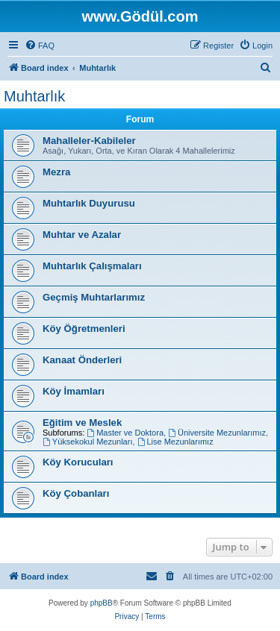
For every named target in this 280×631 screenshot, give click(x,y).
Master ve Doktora (125, 432)
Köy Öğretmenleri (84, 328)
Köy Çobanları (76, 493)
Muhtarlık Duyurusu (89, 203)
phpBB (101, 603)
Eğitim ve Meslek (82, 422)
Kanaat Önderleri (82, 359)
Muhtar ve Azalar (82, 234)
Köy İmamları (74, 391)
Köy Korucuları (78, 462)
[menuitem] (40, 45)
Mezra (56, 172)
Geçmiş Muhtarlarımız (95, 297)
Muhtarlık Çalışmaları (93, 265)
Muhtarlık (34, 96)
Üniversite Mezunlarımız (217, 432)
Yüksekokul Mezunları (87, 441)
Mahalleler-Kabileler (89, 140)
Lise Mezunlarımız (175, 441)
